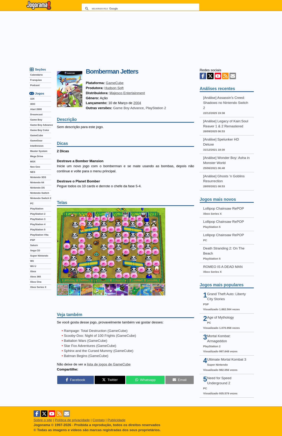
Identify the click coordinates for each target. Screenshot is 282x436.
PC (32, 203)
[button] (162, 246)
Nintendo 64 (37, 182)
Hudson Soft (114, 88)
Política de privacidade (72, 420)
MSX (32, 161)
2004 (137, 103)
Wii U (33, 266)
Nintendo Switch (39, 193)
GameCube (114, 83)
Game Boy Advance (128, 108)
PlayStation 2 (156, 108)
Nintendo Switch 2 (40, 198)
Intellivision (37, 145)
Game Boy (36, 119)
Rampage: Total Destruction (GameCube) (96, 331)
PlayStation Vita (39, 234)
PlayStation (36, 208)
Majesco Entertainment (127, 93)
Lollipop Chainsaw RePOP (223, 208)
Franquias (36, 80)
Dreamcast (36, 114)
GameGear (36, 140)
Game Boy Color (39, 130)
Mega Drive (36, 156)
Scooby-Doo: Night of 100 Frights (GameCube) (100, 336)
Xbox (33, 271)
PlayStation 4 (37, 224)
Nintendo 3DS (38, 177)
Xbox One (36, 282)
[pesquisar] (140, 8)
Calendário (36, 74)
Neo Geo (35, 166)
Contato (99, 420)
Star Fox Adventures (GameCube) (90, 346)
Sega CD (35, 250)
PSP (32, 240)
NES (32, 172)
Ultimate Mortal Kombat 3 (226, 359)
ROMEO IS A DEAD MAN (223, 267)
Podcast (35, 85)
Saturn (34, 245)
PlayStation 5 (37, 229)
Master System (38, 151)
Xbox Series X (38, 287)
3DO (32, 104)
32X (32, 98)
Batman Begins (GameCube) (86, 356)
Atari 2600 (36, 109)
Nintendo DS (37, 187)
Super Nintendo (39, 255)
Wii (32, 261)
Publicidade (116, 420)
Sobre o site (43, 420)
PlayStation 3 (37, 219)
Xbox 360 (35, 276)
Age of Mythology (220, 317)
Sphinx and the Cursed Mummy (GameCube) (98, 351)
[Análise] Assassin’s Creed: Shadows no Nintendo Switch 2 (225, 103)
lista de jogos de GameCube (109, 364)
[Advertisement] (141, 38)
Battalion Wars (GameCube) (85, 341)
